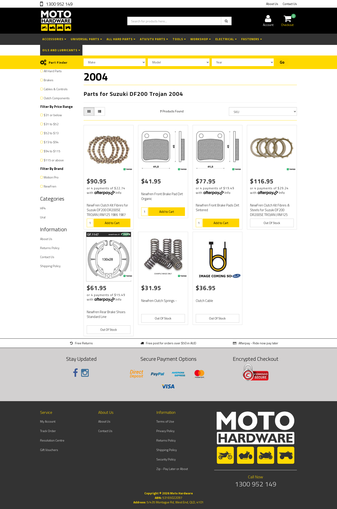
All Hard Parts (121, 39)
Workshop (200, 39)
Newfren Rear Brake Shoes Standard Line (106, 314)
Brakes (48, 80)
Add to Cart (112, 222)
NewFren (50, 186)
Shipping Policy (50, 266)
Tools (179, 39)
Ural (43, 217)
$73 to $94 (51, 142)
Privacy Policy (165, 430)
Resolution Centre (52, 440)
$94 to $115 (52, 151)
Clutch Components (57, 98)
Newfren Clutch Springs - (159, 300)
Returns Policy (49, 247)
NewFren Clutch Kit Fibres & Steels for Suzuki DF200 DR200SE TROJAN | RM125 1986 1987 (270, 212)
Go (282, 62)
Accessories (54, 39)
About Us (272, 3)
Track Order (48, 430)
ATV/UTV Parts (154, 39)
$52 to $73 (51, 133)
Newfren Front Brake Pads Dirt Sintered (217, 208)
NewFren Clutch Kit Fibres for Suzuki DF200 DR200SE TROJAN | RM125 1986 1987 (107, 210)
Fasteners (251, 39)
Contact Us (290, 3)
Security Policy (166, 459)
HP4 (43, 208)
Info (119, 192)
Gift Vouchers (49, 449)
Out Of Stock (272, 222)
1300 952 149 (59, 3)
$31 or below (53, 115)
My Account (47, 421)
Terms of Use (165, 421)
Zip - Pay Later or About (172, 468)
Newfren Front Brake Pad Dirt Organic (162, 196)
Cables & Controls (56, 89)
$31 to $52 (51, 124)
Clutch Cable (204, 300)
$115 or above (54, 160)
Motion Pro (51, 177)
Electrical (226, 39)
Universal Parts (86, 39)
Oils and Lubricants (61, 50)
